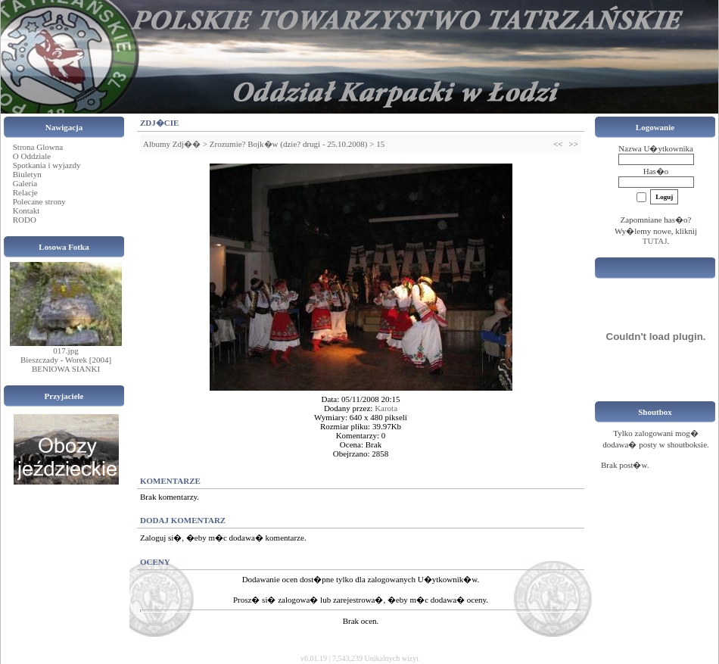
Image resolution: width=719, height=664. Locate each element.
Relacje (25, 192)
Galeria (25, 183)
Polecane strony (39, 201)
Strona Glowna (38, 146)
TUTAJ (655, 240)
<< (557, 143)
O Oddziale (32, 156)
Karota (386, 408)
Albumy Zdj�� (172, 143)
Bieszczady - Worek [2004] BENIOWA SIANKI (65, 364)
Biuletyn (27, 174)
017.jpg (65, 350)
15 (380, 143)
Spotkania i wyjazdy (47, 165)
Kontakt (26, 210)
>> (573, 143)
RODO (24, 219)
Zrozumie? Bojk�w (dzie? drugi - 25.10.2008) (289, 143)
